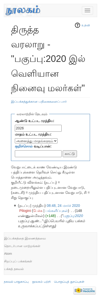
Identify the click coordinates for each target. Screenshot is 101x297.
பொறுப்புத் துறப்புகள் (69, 282)
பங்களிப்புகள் (57, 211)
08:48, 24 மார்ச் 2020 (63, 206)
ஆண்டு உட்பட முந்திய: (34, 121)
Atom (8, 253)
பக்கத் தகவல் (14, 269)
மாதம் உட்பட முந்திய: (33, 134)
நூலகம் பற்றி (41, 282)
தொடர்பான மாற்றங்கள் (22, 246)
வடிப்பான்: (33, 146)
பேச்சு (37, 211)
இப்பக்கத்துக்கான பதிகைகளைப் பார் (39, 101)
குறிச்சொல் (24, 146)
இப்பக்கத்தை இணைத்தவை (25, 238)
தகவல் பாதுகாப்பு (16, 282)
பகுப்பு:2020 (73, 216)
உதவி (86, 25)
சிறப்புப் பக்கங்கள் (18, 261)
